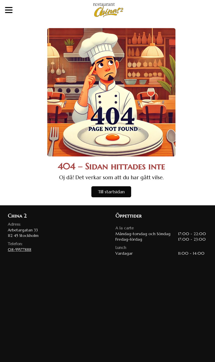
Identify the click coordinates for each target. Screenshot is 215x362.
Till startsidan (111, 192)
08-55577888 (19, 249)
